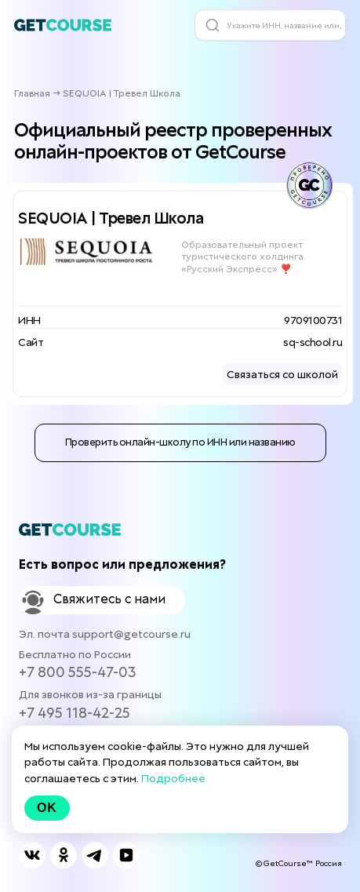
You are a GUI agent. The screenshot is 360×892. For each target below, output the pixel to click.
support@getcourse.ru (131, 634)
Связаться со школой (282, 374)
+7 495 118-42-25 (74, 713)
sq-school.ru (312, 342)
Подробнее (173, 778)
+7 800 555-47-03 (77, 672)
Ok (47, 807)
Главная (32, 93)
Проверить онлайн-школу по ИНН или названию (180, 442)
